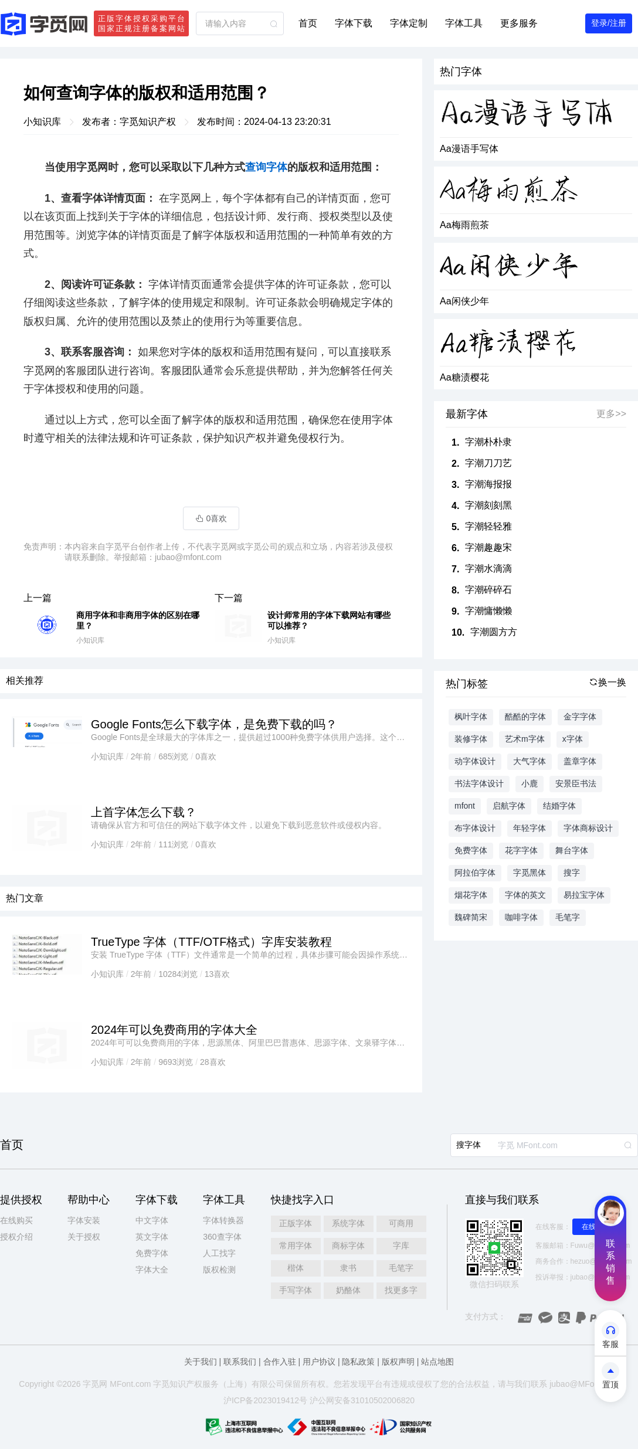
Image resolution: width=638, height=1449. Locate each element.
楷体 (295, 1267)
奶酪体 (348, 1290)
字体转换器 (223, 1220)
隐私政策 (358, 1361)
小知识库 (42, 122)
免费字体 (151, 1253)
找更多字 (401, 1290)
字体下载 (353, 23)
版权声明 (398, 1361)
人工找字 (219, 1253)
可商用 (401, 1223)
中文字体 (151, 1220)
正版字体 (295, 1223)
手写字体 (295, 1290)
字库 (401, 1245)
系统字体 (348, 1223)
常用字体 (295, 1245)
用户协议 (319, 1361)
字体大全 (151, 1269)
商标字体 (348, 1245)
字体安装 (83, 1220)
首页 (307, 23)
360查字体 (222, 1236)
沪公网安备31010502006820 (362, 1400)
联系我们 (239, 1361)
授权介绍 (16, 1236)
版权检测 (219, 1269)
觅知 (169, 1384)
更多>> (611, 414)
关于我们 (200, 1361)
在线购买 (16, 1220)
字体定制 (408, 23)
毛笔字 (401, 1267)
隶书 (348, 1267)
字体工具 (464, 23)
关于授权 (83, 1236)
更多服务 (519, 23)
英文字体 (151, 1236)
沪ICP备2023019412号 (265, 1400)
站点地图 (437, 1361)
